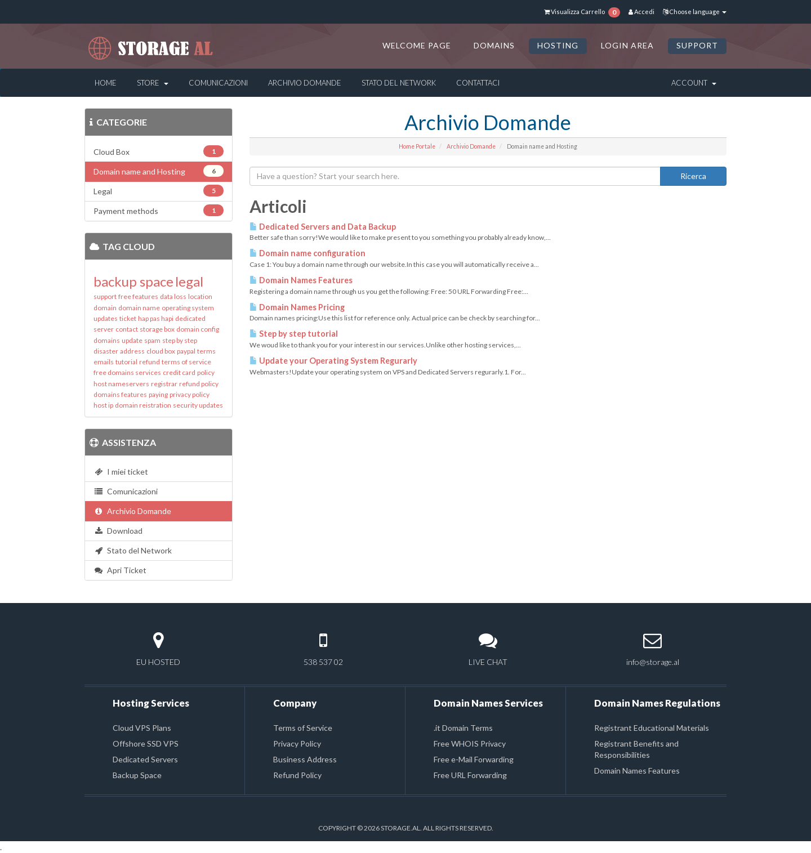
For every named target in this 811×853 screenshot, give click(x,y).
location (200, 296)
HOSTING (557, 45)
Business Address (305, 759)
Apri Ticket (119, 570)
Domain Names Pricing (297, 307)
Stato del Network (399, 82)
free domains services (127, 372)
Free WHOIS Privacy (470, 743)
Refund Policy (297, 775)
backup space (133, 281)
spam (152, 340)
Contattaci (478, 82)
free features (138, 296)
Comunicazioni (218, 82)
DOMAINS (494, 45)
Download (117, 530)
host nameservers (121, 383)
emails (103, 362)
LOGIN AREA (627, 45)
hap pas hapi (155, 318)
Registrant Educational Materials (651, 728)
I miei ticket (120, 471)
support (105, 296)
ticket (127, 318)
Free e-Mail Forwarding (474, 759)
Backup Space (137, 775)
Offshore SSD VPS (146, 743)
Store (152, 82)
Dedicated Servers (145, 759)
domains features (120, 394)
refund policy (199, 383)
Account (693, 82)
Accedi (641, 11)
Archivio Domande (304, 82)
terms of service (186, 362)
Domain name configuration (307, 253)
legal (189, 281)
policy (206, 372)
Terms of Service (302, 728)
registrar (164, 383)
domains (106, 340)
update (132, 340)
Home (106, 82)
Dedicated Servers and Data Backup (322, 226)
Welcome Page (416, 45)
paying (158, 394)
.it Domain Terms (463, 728)
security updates (198, 405)
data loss (173, 296)
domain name (139, 307)
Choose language (695, 11)
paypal (186, 351)
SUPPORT (697, 45)
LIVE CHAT (488, 662)
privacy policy (190, 394)
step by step (179, 340)
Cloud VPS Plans (142, 728)
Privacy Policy (297, 743)
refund (149, 362)
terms (206, 351)
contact (126, 329)
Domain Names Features (301, 280)
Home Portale (417, 146)
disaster (105, 351)
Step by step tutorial (293, 333)
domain (105, 307)
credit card (179, 372)
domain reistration (143, 405)
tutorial (126, 362)
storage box (157, 329)
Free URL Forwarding (470, 775)
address (132, 351)
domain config (197, 329)
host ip (103, 405)
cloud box (160, 351)
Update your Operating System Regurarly (333, 360)
